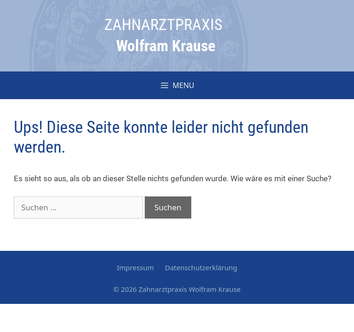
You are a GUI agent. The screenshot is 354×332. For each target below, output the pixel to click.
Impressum (135, 267)
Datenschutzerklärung (201, 267)
